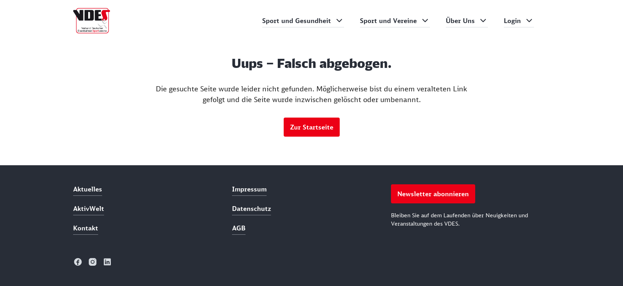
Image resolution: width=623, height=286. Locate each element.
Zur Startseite (311, 127)
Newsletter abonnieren (433, 194)
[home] (91, 20)
